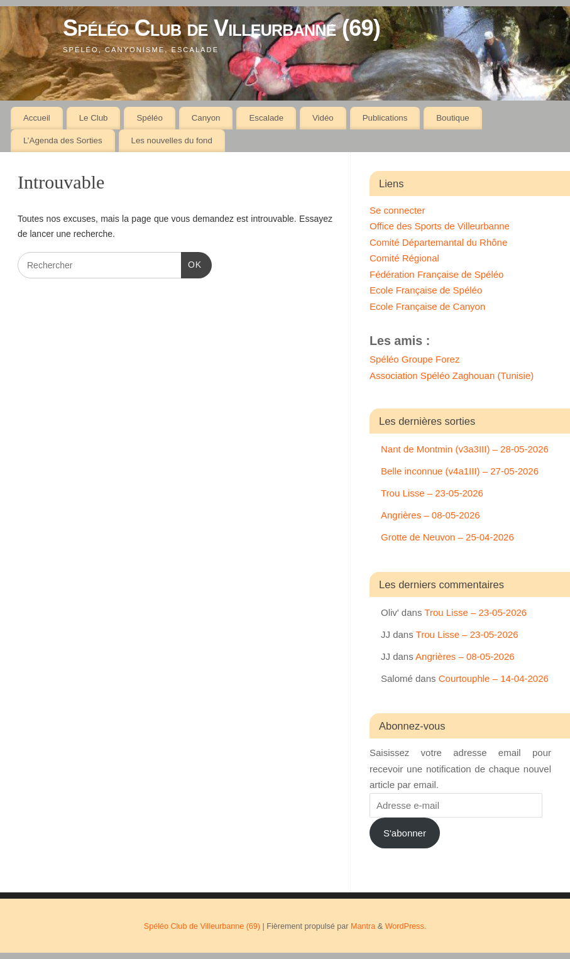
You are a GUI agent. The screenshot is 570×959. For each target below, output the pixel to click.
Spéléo (149, 118)
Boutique (452, 118)
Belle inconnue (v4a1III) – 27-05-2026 (460, 471)
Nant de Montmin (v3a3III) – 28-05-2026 (465, 449)
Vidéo (323, 118)
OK (191, 263)
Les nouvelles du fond (171, 140)
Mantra (363, 926)
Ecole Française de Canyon (427, 306)
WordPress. (406, 926)
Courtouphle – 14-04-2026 (494, 678)
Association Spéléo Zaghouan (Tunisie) (452, 375)
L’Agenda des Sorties (62, 140)
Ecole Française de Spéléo (426, 290)
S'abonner (404, 833)
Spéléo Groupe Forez (414, 359)
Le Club (93, 118)
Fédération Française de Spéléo (436, 274)
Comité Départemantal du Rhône (438, 242)
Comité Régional (404, 258)
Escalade (266, 118)
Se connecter (397, 210)
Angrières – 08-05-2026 (430, 515)
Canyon (206, 118)
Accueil (36, 118)
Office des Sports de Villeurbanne (440, 226)
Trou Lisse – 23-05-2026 (432, 493)
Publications (385, 118)
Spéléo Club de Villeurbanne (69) (221, 28)
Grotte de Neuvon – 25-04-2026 (447, 537)
